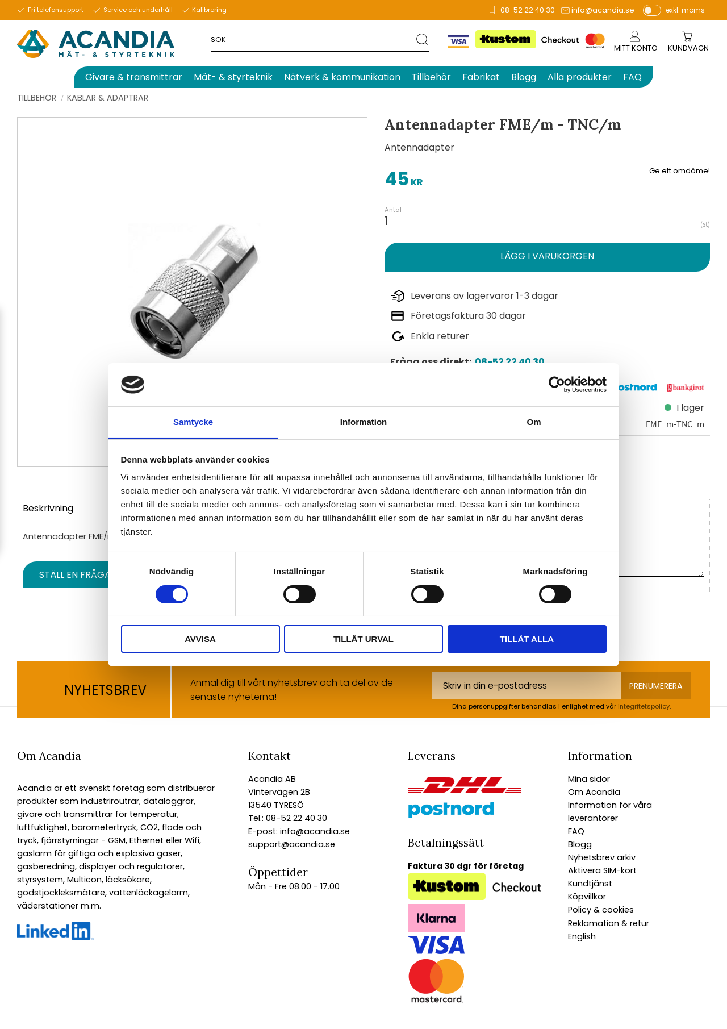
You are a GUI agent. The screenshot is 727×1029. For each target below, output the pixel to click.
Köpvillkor (587, 896)
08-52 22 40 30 (527, 10)
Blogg (580, 844)
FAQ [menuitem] (632, 77)
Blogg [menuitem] (523, 77)
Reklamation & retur (608, 923)
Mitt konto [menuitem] (636, 48)
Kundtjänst (590, 883)
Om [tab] (534, 422)
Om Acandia (594, 792)
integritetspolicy (644, 706)
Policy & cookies (601, 909)
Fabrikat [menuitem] (481, 77)
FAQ (576, 831)
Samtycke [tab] (193, 422)
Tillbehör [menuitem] (431, 77)
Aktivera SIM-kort (602, 870)
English (582, 936)
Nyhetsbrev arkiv (602, 857)
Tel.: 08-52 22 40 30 (287, 818)
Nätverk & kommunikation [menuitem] (342, 77)
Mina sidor (589, 779)
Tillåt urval (363, 639)
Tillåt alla (527, 639)
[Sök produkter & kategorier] (313, 39)
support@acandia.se (291, 844)
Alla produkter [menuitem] (580, 77)
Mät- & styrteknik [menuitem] (233, 77)
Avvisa (200, 639)
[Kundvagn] (688, 48)
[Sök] (422, 39)
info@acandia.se (602, 10)
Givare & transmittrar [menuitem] (133, 77)
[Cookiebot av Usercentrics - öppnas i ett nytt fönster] (557, 384)
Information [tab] (363, 422)
